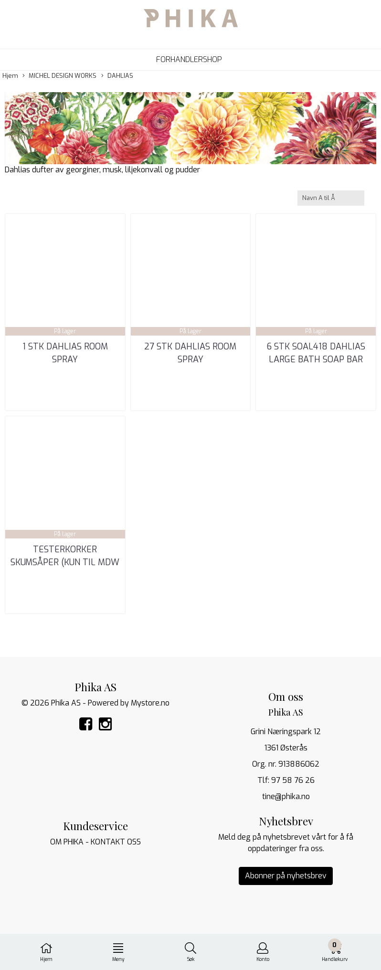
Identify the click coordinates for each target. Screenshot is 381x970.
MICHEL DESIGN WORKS (59, 76)
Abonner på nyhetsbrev (286, 876)
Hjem (10, 76)
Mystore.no (150, 703)
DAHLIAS (117, 76)
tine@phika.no (286, 796)
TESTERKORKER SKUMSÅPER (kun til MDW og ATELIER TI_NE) (65, 562)
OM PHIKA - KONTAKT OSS (95, 842)
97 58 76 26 (293, 780)
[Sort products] (330, 197)
